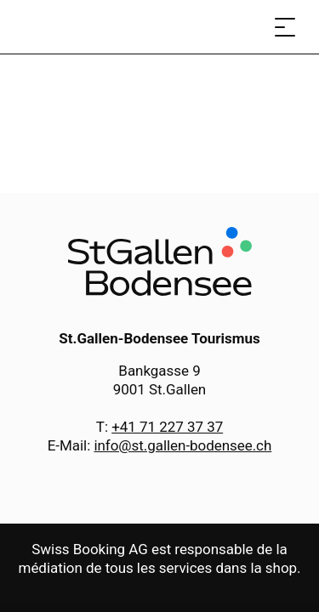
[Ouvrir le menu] (285, 27)
